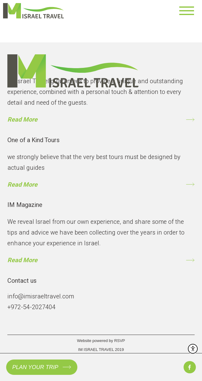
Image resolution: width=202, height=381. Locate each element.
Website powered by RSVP (101, 340)
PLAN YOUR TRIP (35, 367)
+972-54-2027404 (31, 307)
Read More (22, 119)
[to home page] (44, 10)
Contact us (22, 280)
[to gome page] (72, 62)
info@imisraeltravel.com (40, 296)
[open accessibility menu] (192, 348)
